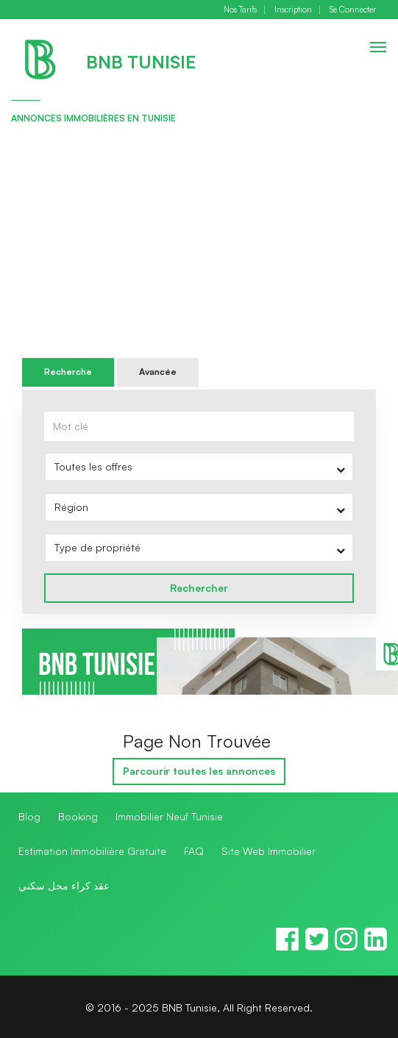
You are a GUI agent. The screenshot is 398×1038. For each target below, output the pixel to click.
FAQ (194, 851)
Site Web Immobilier (268, 851)
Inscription (293, 10)
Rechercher (199, 587)
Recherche (68, 371)
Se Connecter (353, 10)
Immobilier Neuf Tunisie (169, 816)
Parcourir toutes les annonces (199, 771)
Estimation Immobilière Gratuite (92, 851)
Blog (29, 816)
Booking (78, 816)
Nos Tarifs (240, 10)
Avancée (158, 371)
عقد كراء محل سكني (64, 885)
